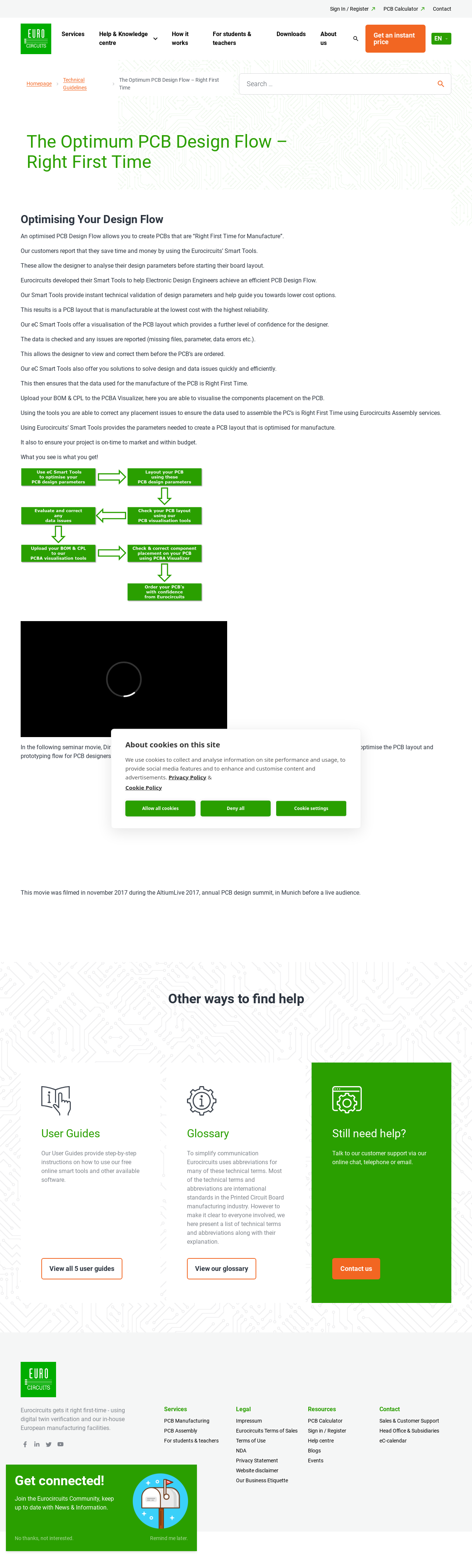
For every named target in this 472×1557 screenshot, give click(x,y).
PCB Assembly (180, 1431)
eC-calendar (393, 1441)
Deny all (235, 808)
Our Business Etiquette (262, 1480)
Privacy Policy (187, 777)
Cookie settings (311, 808)
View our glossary (221, 1268)
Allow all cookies (160, 808)
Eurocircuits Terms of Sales (267, 1431)
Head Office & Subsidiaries (409, 1431)
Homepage (39, 84)
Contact (442, 9)
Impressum (249, 1421)
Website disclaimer (257, 1470)
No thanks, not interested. (44, 1538)
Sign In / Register (349, 9)
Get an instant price (394, 38)
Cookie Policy (143, 787)
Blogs (314, 1451)
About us (328, 38)
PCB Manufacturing (186, 1421)
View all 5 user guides (81, 1268)
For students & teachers (232, 38)
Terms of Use (251, 1441)
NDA (241, 1451)
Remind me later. (169, 1538)
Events (315, 1460)
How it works (180, 38)
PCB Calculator (401, 9)
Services (73, 34)
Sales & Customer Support (409, 1421)
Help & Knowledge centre (123, 38)
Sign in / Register (327, 1431)
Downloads (291, 34)
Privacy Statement (257, 1460)
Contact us (356, 1268)
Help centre (321, 1441)
